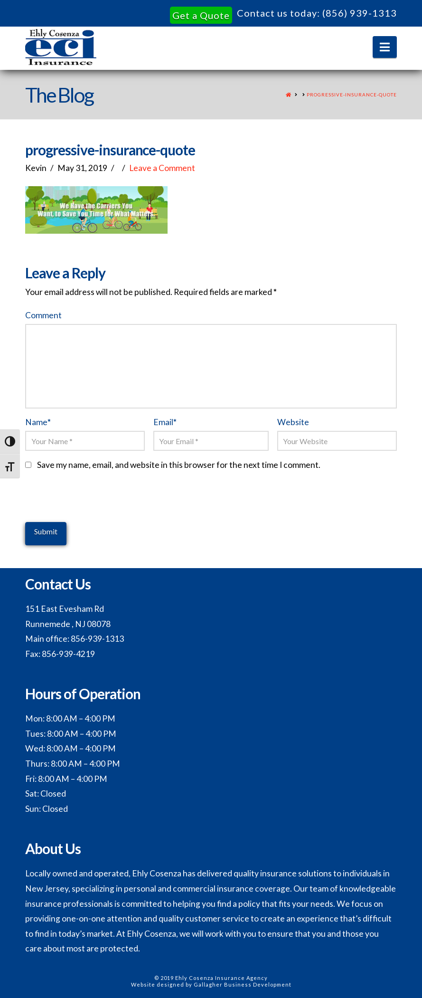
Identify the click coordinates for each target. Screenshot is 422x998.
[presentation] (97, 503)
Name (38, 422)
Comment (43, 315)
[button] (385, 47)
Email (165, 422)
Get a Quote (201, 15)
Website (293, 422)
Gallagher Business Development (242, 984)
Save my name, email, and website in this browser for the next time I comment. (178, 465)
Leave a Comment (162, 168)
